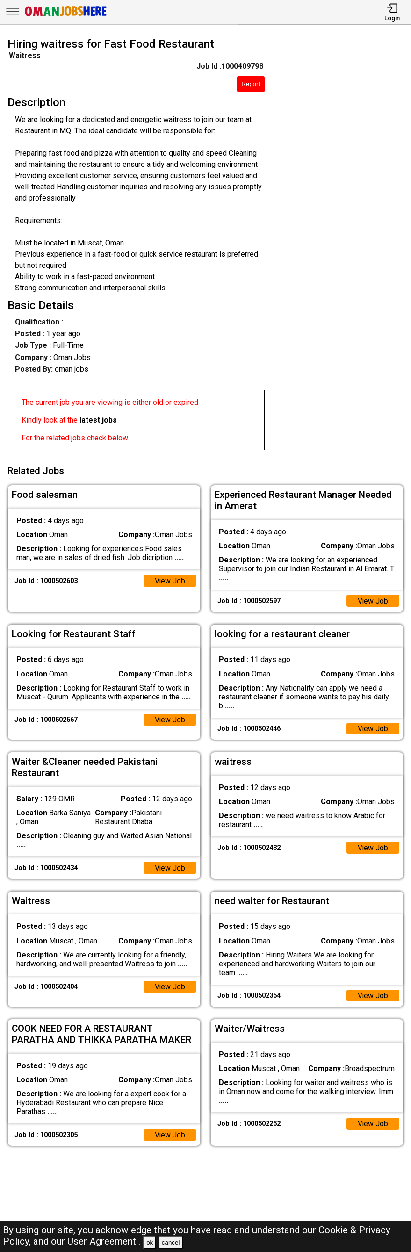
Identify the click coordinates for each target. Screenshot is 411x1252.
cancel (171, 1242)
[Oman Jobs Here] (66, 16)
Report (250, 83)
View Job (169, 579)
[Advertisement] (343, 245)
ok (149, 1242)
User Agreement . (104, 1241)
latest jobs (98, 420)
